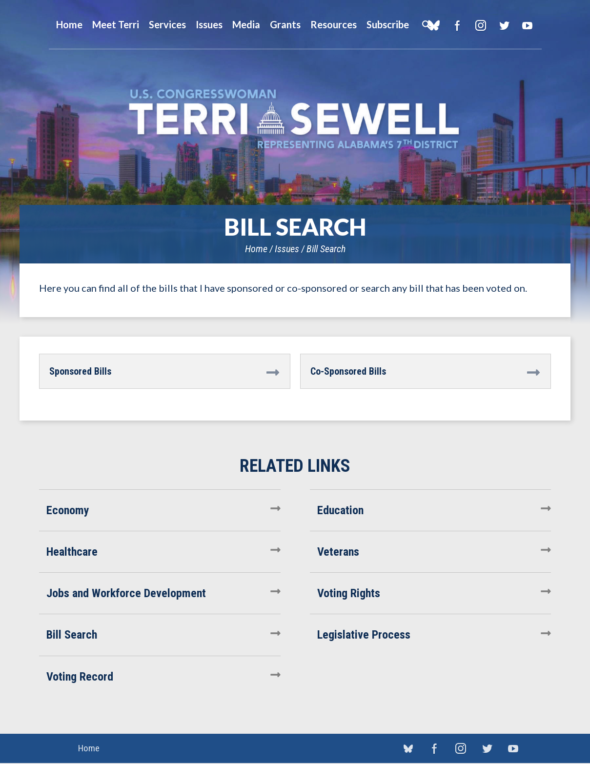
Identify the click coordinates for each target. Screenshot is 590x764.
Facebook (457, 25)
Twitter (504, 25)
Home (256, 249)
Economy (67, 510)
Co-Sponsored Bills (348, 371)
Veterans (338, 552)
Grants (285, 24)
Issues (287, 249)
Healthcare (72, 552)
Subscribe (387, 24)
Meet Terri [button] (115, 24)
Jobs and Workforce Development (126, 593)
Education (340, 510)
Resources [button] (333, 24)
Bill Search (326, 249)
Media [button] (246, 24)
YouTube (527, 25)
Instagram (480, 25)
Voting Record (79, 677)
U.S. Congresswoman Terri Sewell (295, 119)
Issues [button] (209, 24)
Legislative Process (363, 635)
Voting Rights (348, 593)
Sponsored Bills (80, 371)
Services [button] (167, 24)
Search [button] (426, 24)
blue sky (408, 749)
